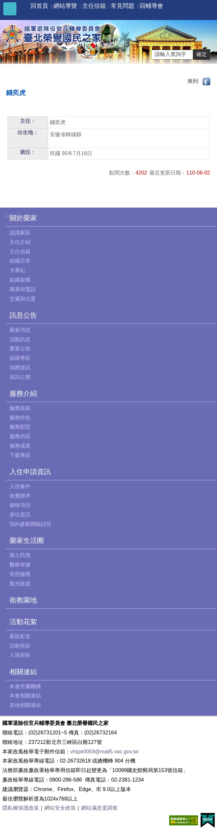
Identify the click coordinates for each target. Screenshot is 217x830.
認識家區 (20, 232)
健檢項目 (20, 505)
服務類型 (20, 427)
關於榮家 (23, 218)
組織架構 (20, 280)
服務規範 (20, 408)
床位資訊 (20, 514)
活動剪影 (20, 646)
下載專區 (20, 455)
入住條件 (20, 486)
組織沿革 (20, 261)
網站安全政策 (60, 808)
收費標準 (20, 496)
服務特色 (20, 417)
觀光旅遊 (20, 583)
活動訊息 (20, 339)
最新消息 (20, 330)
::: (7, 215)
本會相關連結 (25, 695)
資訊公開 (20, 377)
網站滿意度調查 (99, 808)
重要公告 (20, 348)
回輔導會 (151, 6)
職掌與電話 (23, 289)
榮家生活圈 (27, 540)
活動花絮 (23, 621)
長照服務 (20, 574)
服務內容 (20, 436)
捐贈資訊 (20, 367)
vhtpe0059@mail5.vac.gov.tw (104, 751)
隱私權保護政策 (20, 808)
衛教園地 (23, 600)
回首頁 (39, 6)
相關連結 (23, 671)
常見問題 (122, 6)
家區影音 (20, 636)
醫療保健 (20, 564)
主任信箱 (94, 6)
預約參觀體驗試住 (30, 524)
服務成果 (20, 446)
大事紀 (17, 270)
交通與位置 (23, 299)
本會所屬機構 (25, 686)
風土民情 (20, 555)
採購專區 (20, 358)
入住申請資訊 (30, 471)
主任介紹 (20, 242)
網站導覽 (65, 6)
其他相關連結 (25, 705)
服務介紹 (23, 393)
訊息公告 (23, 315)
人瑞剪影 (20, 655)
